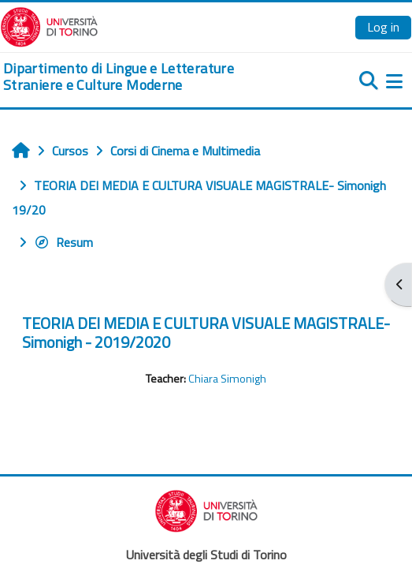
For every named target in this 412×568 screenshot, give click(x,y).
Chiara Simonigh (227, 378)
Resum (63, 242)
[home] (137, 77)
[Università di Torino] (49, 25)
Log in (383, 26)
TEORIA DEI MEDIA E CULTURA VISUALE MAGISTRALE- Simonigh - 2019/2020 (206, 332)
